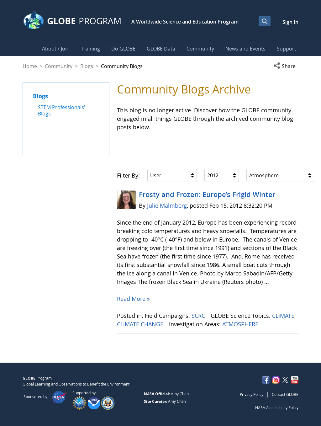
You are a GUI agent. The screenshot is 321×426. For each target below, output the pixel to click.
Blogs (86, 66)
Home (30, 66)
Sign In (290, 22)
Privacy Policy (251, 394)
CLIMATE (284, 315)
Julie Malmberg (167, 205)
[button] (285, 66)
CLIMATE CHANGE (141, 324)
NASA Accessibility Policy (276, 407)
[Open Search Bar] (265, 21)
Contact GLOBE (285, 394)
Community (58, 66)
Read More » (133, 298)
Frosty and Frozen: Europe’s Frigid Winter (207, 194)
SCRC (199, 315)
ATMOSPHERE (241, 324)
